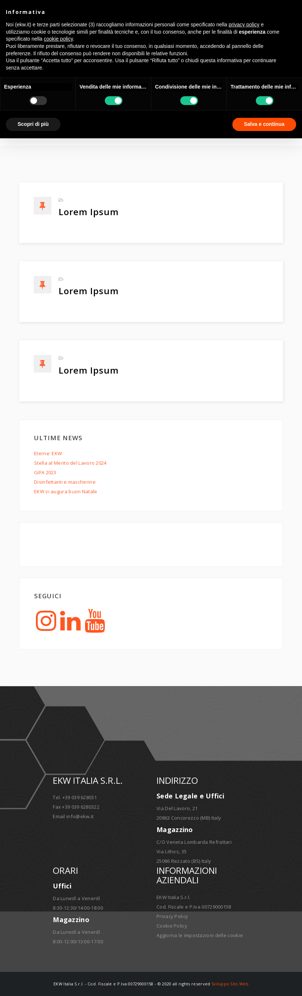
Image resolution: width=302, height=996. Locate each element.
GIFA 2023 (45, 472)
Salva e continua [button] (264, 124)
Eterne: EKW (48, 453)
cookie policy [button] (58, 39)
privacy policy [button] (244, 24)
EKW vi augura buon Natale (65, 491)
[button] (292, 12)
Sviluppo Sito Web (229, 983)
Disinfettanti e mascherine (65, 482)
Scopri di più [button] (33, 124)
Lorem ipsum (89, 212)
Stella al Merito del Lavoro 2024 (70, 463)
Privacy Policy (172, 916)
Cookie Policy (171, 925)
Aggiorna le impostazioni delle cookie (199, 935)
